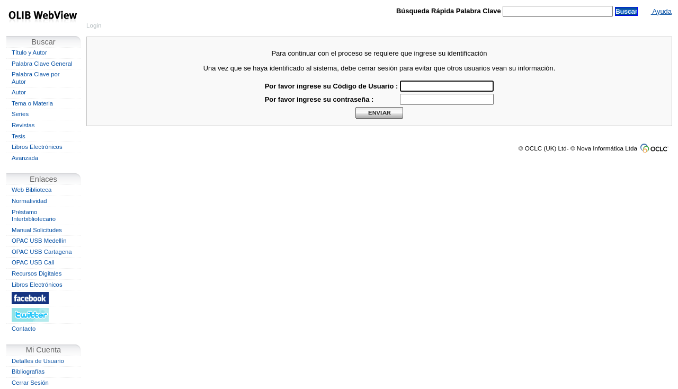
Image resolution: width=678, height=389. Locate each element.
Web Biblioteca (31, 190)
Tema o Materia (32, 103)
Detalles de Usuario (38, 361)
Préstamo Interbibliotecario (34, 216)
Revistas (23, 125)
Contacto (23, 328)
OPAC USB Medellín (39, 240)
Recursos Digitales (36, 273)
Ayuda (661, 11)
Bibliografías (28, 371)
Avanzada (25, 158)
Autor (19, 92)
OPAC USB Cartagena (42, 252)
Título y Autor (29, 52)
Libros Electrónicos (37, 147)
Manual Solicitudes (37, 230)
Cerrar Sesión (30, 382)
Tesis (18, 136)
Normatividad (29, 201)
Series (20, 114)
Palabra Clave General (42, 63)
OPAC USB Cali (33, 262)
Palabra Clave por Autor (36, 78)
